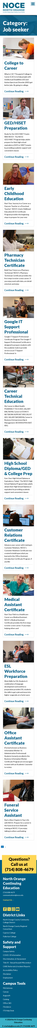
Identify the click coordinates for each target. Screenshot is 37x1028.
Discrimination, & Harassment (14, 959)
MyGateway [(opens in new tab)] (8, 988)
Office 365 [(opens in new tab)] (7, 1003)
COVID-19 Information (12, 955)
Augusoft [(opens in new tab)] (6, 995)
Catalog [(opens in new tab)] (6, 999)
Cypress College (9, 933)
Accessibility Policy (10, 970)
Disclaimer (7, 974)
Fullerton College (9, 936)
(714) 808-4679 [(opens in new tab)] (19, 869)
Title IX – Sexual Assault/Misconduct (17, 963)
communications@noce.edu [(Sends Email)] (13, 895)
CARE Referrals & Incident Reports (16, 966)
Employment (8, 978)
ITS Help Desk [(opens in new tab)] (8, 1010)
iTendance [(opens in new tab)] (7, 1007)
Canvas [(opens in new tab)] (6, 992)
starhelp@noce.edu (12, 1026)
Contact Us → (8, 900)
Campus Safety (9, 951)
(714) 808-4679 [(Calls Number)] (9, 892)
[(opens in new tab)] (5, 907)
